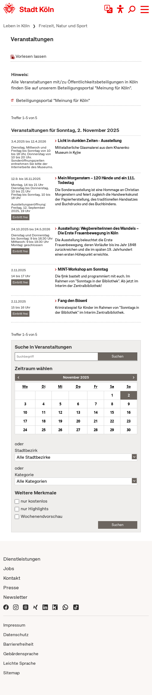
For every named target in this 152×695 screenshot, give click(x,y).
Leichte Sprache (19, 663)
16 (128, 412)
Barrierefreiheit (18, 644)
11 (43, 412)
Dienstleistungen (21, 559)
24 (25, 429)
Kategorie (76, 472)
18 (43, 421)
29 (112, 429)
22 (112, 421)
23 (128, 421)
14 (96, 412)
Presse (11, 587)
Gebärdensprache (20, 654)
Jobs (8, 568)
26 (60, 429)
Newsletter (15, 597)
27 (78, 429)
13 (78, 412)
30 (128, 429)
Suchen (117, 356)
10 (25, 412)
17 (25, 421)
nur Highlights (34, 509)
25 (43, 429)
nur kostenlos (34, 501)
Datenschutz (16, 634)
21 (96, 421)
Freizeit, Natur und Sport (63, 26)
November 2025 (76, 377)
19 (60, 421)
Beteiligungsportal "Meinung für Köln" (53, 100)
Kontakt (11, 578)
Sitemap (11, 673)
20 (78, 421)
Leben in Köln (16, 26)
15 (112, 412)
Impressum (14, 625)
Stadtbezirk (76, 447)
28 (96, 429)
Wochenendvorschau (41, 516)
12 (60, 412)
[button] (145, 9)
